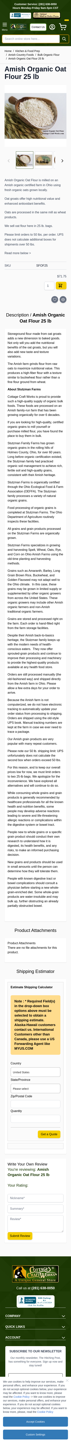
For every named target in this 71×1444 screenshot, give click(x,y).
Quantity (16, 1111)
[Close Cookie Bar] (67, 1380)
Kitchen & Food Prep (27, 51)
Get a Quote (49, 1134)
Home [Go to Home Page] (8, 51)
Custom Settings (35, 1434)
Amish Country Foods (21, 54)
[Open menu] (5, 27)
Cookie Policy (21, 1396)
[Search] (64, 39)
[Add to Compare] (63, 299)
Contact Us (38, 27)
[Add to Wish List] (54, 299)
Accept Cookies (35, 1421)
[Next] (62, 161)
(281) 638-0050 (43, 1288)
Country (16, 1063)
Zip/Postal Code (21, 1096)
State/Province (20, 1079)
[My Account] (52, 27)
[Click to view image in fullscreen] (35, 116)
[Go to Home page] (18, 27)
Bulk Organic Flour (48, 54)
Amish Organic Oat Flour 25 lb (26, 58)
